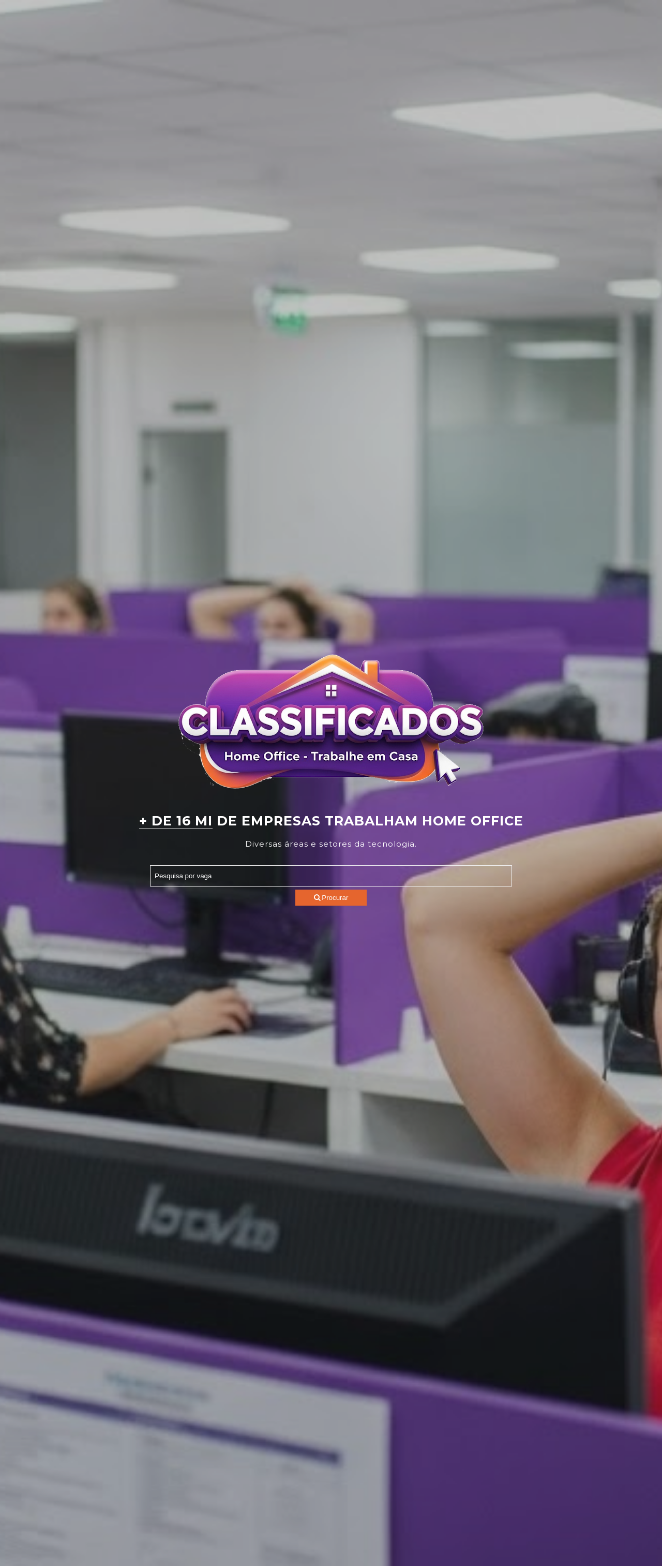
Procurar (331, 898)
